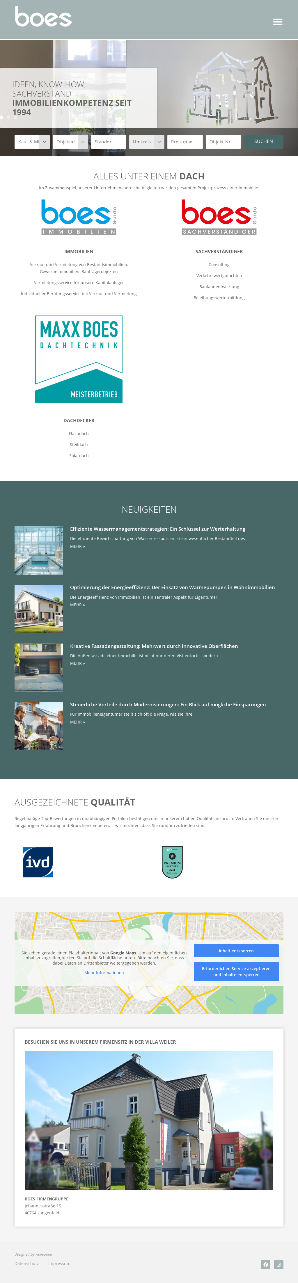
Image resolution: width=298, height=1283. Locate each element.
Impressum (59, 1263)
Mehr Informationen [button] (104, 972)
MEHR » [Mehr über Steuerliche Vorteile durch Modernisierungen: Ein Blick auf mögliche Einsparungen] (77, 722)
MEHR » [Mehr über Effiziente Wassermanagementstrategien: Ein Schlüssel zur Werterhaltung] (77, 546)
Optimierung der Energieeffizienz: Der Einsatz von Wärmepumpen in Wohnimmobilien (172, 587)
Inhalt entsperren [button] (236, 951)
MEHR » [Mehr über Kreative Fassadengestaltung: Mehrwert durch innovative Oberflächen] (77, 663)
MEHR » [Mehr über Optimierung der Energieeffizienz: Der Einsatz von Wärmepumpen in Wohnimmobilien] (77, 604)
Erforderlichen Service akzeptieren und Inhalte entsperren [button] (236, 971)
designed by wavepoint (33, 1254)
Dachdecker (79, 420)
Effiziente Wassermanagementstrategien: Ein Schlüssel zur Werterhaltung (157, 528)
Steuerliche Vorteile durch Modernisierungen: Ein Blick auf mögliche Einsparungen (168, 704)
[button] (278, 21)
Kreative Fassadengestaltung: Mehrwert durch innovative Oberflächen (154, 646)
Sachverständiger (219, 251)
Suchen (263, 141)
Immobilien (78, 251)
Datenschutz (27, 1263)
